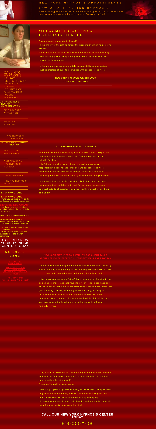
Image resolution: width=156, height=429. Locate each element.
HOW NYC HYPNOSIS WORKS (15, 182)
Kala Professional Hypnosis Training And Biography (15, 279)
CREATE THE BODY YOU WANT (14, 205)
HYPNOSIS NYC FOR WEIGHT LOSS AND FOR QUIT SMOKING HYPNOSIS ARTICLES (15, 270)
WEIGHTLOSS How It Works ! (11, 152)
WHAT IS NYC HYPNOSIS (11, 122)
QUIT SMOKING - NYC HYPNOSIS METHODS (13, 164)
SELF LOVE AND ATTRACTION (12, 111)
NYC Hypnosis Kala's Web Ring (15, 262)
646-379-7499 (77, 423)
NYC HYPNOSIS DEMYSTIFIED (15, 137)
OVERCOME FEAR (13, 175)
